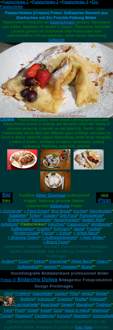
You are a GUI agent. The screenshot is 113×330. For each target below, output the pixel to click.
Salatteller (18, 215)
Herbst (87, 293)
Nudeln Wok (93, 219)
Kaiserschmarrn (62, 22)
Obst (8, 293)
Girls (58, 310)
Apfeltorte (9, 224)
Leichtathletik (26, 304)
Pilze (74, 293)
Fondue (93, 228)
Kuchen (80, 211)
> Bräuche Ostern (23, 237)
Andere (7, 261)
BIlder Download (51, 195)
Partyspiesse (91, 215)
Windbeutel (101, 224)
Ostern (102, 261)
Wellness (100, 310)
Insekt (45, 310)
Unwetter (69, 266)
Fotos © (29, 280)
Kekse (39, 261)
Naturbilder (42, 293)
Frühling (22, 293)
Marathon (84, 304)
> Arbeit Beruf (85, 233)
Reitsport (97, 299)
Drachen (64, 299)
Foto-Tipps (84, 327)
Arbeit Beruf (81, 261)
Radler (81, 299)
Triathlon (103, 304)
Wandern (82, 315)
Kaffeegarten (22, 228)
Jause (79, 228)
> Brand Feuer (56, 242)
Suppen (50, 215)
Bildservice (60, 206)
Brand (86, 266)
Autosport (46, 299)
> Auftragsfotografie (59, 237)
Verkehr (50, 266)
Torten (34, 215)
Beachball (49, 304)
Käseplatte (41, 219)
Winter (102, 293)
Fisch (20, 310)
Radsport (23, 315)
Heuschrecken (66, 219)
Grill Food (68, 215)
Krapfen (43, 228)
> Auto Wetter (92, 237)
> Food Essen (36, 211)
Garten (61, 293)
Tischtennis (44, 315)
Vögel (32, 310)
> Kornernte (10, 211)
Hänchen (56, 224)
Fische (47, 233)
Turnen (6, 315)
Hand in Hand (76, 310)
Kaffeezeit (56, 40)
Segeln (67, 304)
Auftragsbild (28, 266)
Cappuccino (77, 224)
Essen (24, 261)
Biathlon (27, 299)
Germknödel (100, 211)
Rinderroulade (26, 233)
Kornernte (58, 261)
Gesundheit (103, 315)
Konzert (64, 315)
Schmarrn (62, 228)
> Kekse (63, 233)
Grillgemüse (18, 219)
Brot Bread (61, 211)
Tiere (7, 310)
